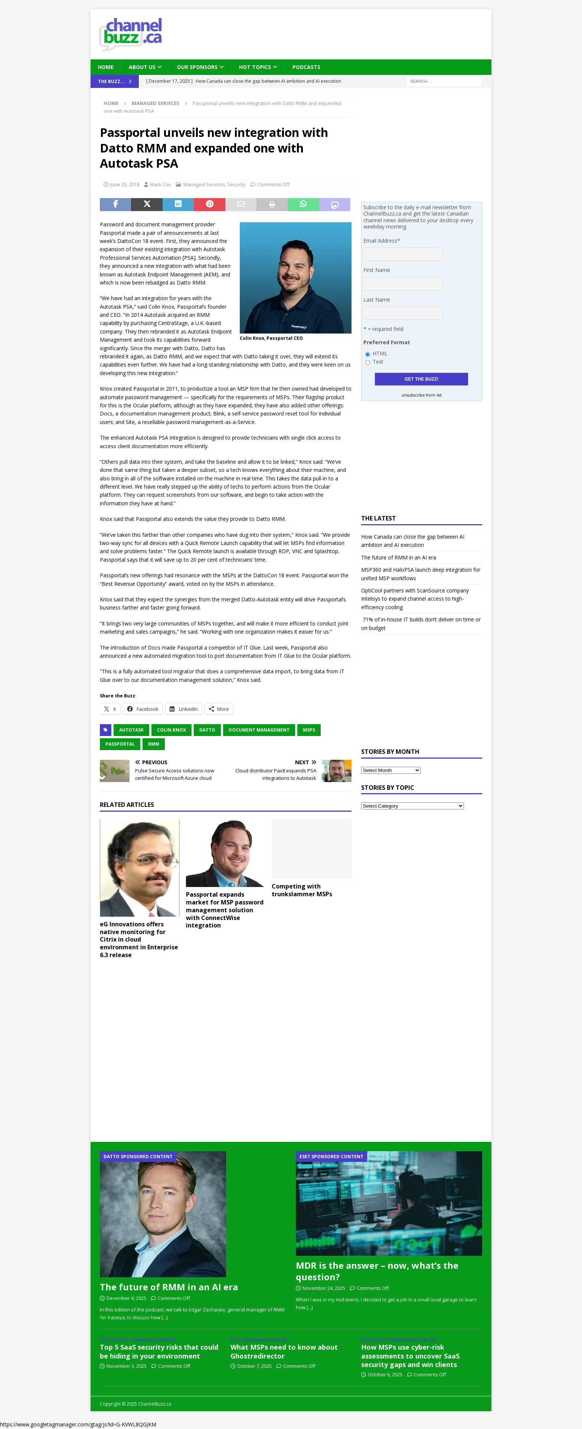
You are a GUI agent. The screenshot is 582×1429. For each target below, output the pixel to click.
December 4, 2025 (126, 1298)
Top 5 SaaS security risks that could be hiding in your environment (159, 1351)
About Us (142, 66)
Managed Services (204, 184)
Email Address (381, 240)
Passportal (120, 744)
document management (259, 730)
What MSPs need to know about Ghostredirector (284, 1351)
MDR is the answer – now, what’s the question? (377, 1271)
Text (378, 361)
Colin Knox (171, 730)
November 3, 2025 (127, 1366)
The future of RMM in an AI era (398, 557)
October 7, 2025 (254, 1366)
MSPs (309, 730)
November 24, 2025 (324, 1288)
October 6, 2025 (385, 1374)
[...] (164, 1317)
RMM (153, 744)
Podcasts (306, 66)
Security (237, 184)
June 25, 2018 (124, 184)
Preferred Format (386, 342)
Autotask (131, 730)
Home (106, 66)
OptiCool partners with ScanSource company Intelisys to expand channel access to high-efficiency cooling (415, 599)
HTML (380, 353)
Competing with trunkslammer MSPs (302, 890)
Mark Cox (160, 184)
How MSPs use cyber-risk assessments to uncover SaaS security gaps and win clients (410, 1356)
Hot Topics (255, 66)
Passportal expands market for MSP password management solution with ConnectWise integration (225, 909)
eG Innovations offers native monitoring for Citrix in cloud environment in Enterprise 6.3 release (139, 939)
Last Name (376, 299)
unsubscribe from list (422, 395)
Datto (207, 730)
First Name (376, 269)
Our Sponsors (197, 66)
